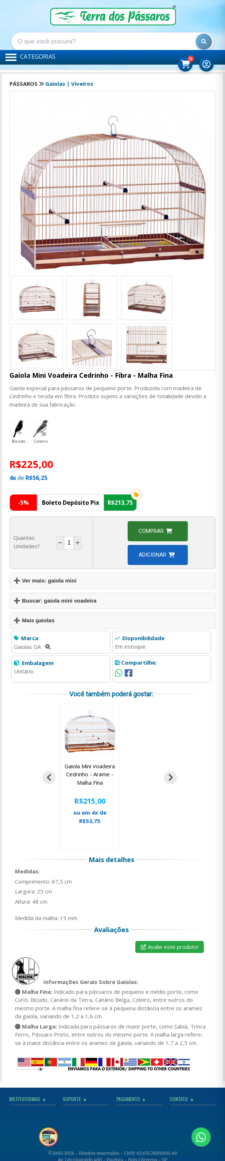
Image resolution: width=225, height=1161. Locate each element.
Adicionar (157, 554)
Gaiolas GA (32, 646)
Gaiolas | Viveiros (69, 83)
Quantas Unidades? (26, 542)
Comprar (155, 531)
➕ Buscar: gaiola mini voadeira (54, 600)
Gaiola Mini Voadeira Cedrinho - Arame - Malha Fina (90, 774)
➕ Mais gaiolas (33, 620)
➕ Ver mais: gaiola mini (44, 580)
